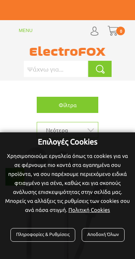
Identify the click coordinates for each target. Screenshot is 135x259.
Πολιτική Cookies (89, 210)
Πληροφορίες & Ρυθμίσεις (43, 234)
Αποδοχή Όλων (103, 234)
